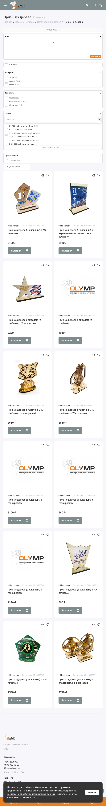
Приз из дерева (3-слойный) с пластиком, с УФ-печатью (76, 681)
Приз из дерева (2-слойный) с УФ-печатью (27, 681)
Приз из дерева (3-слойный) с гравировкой (25, 501)
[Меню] (5, 5)
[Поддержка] (101, 5)
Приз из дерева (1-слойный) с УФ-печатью (78, 591)
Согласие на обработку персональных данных (31, 794)
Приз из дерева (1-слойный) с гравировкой (76, 501)
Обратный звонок (11, 768)
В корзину (19, 250)
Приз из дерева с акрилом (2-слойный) (76, 321)
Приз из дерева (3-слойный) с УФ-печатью (27, 232)
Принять (92, 792)
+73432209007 (10, 762)
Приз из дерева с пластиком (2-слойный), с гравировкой (26, 411)
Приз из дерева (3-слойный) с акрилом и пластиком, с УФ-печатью (76, 233)
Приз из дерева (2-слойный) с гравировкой (25, 591)
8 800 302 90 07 (11, 765)
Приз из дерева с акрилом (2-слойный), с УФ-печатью (25, 321)
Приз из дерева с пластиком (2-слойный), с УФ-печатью (77, 411)
